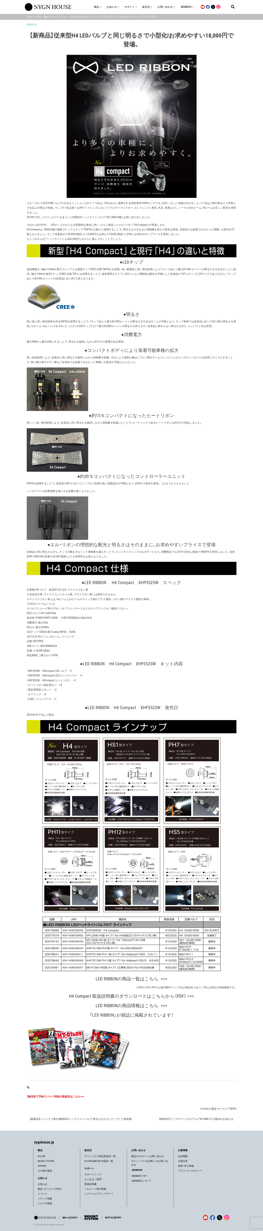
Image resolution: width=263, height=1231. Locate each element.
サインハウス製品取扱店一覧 (100, 1156)
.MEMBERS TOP (138, 1176)
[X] (219, 1217)
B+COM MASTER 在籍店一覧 (98, 1161)
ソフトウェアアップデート (98, 1193)
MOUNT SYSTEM (46, 1161)
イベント (42, 1193)
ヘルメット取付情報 (95, 1189)
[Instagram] (226, 1217)
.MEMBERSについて (141, 1180)
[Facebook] (212, 1217)
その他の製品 (45, 1170)
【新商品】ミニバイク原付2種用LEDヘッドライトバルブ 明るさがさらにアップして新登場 (81, 1118)
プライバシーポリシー (190, 1170)
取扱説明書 (90, 1184)
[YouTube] (205, 1217)
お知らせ (42, 1184)
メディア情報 (45, 1198)
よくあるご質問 (92, 1179)
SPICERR (42, 1165)
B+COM (41, 1156)
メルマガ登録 (45, 1203)
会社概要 (183, 1156)
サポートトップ (92, 1174)
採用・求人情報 (186, 1165)
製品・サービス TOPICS (223, 1108)
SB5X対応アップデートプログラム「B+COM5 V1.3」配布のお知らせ (196, 1118)
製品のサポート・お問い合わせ (147, 1156)
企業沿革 (183, 1161)
